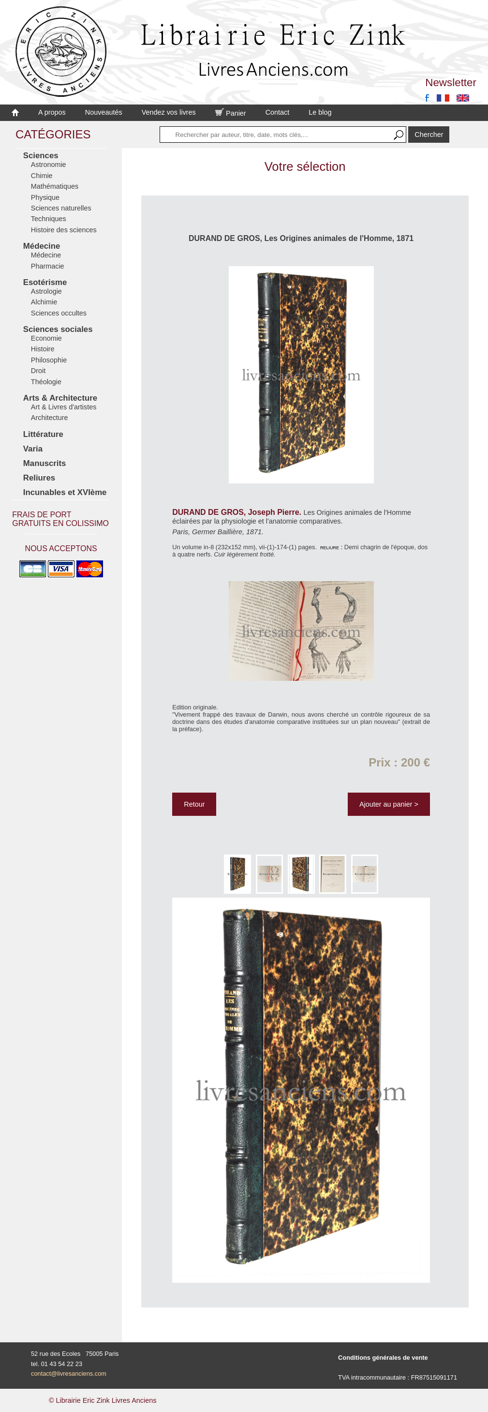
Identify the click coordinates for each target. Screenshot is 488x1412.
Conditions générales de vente (383, 1357)
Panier (230, 113)
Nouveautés (103, 112)
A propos (52, 112)
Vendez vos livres (169, 112)
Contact (278, 112)
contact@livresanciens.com (68, 1373)
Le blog (320, 112)
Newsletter (450, 82)
